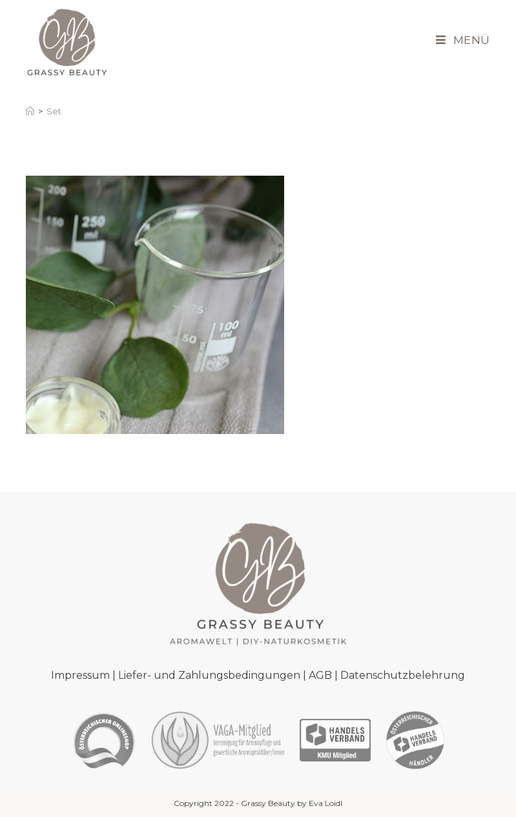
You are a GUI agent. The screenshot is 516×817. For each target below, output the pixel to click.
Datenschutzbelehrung (402, 675)
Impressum (80, 675)
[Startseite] (30, 111)
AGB (320, 675)
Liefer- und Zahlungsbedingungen (209, 675)
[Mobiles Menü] (458, 40)
